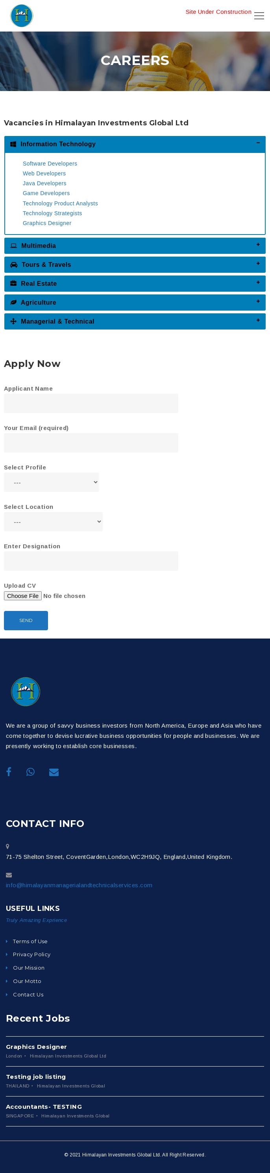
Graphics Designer (47, 223)
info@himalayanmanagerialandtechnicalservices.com (79, 885)
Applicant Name (91, 395)
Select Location (53, 514)
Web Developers (44, 173)
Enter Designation (91, 553)
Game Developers (46, 193)
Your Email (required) (91, 435)
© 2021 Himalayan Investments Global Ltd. (112, 1155)
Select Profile (51, 475)
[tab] (135, 144)
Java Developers (45, 183)
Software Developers (50, 163)
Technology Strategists (52, 213)
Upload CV (57, 591)
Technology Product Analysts (60, 203)
